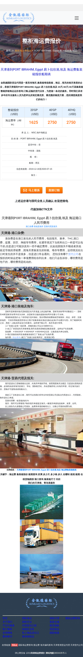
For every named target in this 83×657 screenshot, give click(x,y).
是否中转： (33, 145)
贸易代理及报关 (50, 226)
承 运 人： (26, 132)
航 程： (34, 157)
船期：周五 (34, 163)
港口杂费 (29, 226)
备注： (34, 175)
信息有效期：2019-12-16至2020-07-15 (34, 169)
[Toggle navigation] (76, 18)
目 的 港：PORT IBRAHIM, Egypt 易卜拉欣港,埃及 (34, 138)
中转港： (32, 151)
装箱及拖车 (38, 226)
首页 (8, 50)
